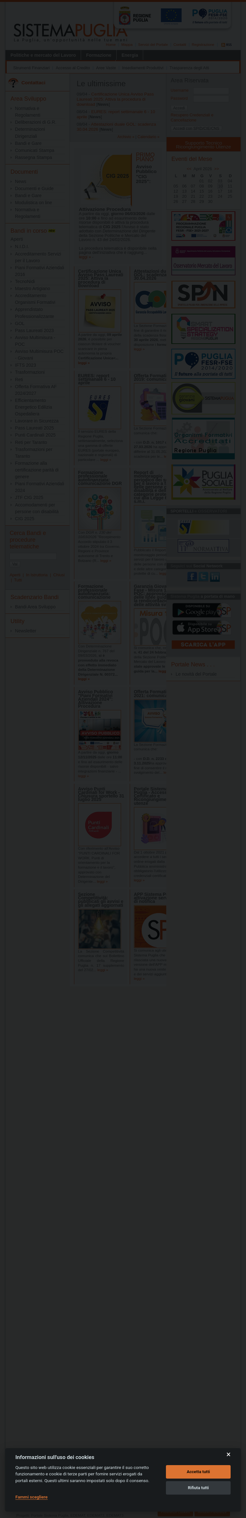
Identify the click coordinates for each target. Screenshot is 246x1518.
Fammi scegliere (31, 1496)
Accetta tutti (198, 1471)
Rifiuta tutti (198, 1487)
